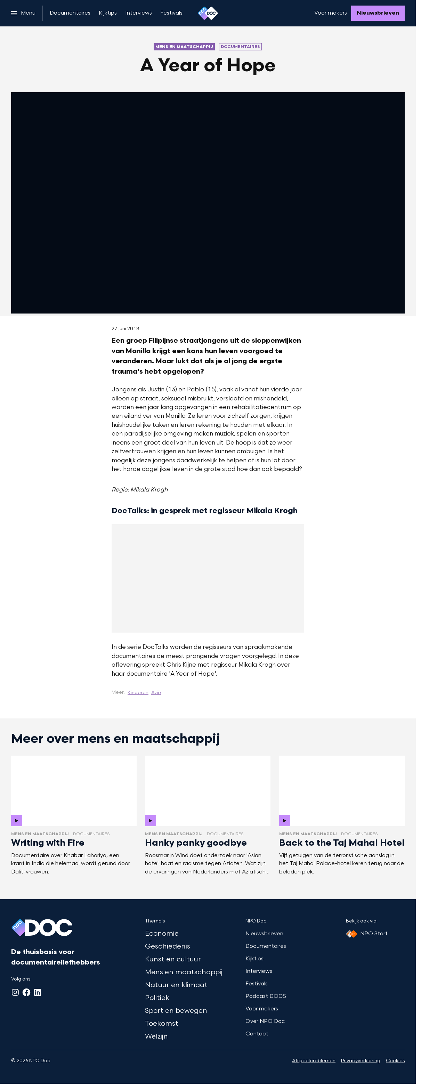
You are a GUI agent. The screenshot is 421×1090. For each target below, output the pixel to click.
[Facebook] (26, 992)
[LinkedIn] (37, 992)
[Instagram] (15, 992)
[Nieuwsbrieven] (378, 13)
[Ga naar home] (207, 13)
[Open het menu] (23, 13)
